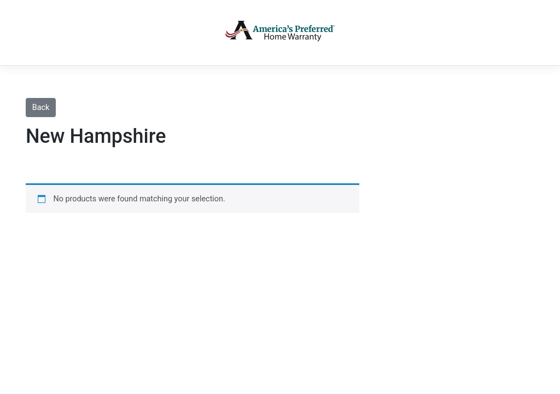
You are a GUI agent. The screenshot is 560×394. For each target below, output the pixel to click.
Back (41, 107)
